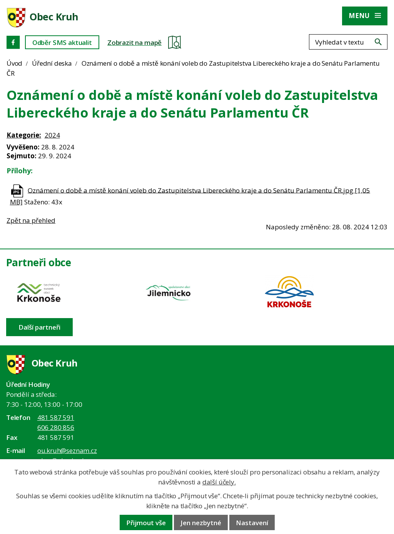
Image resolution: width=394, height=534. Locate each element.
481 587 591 (55, 417)
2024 (52, 135)
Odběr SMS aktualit (62, 42)
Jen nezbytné (200, 522)
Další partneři (39, 327)
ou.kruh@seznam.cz (67, 450)
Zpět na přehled (31, 220)
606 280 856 (55, 427)
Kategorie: (24, 135)
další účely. (219, 482)
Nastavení (252, 522)
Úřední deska (52, 63)
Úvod (14, 63)
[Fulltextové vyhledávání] (348, 42)
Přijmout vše (146, 522)
